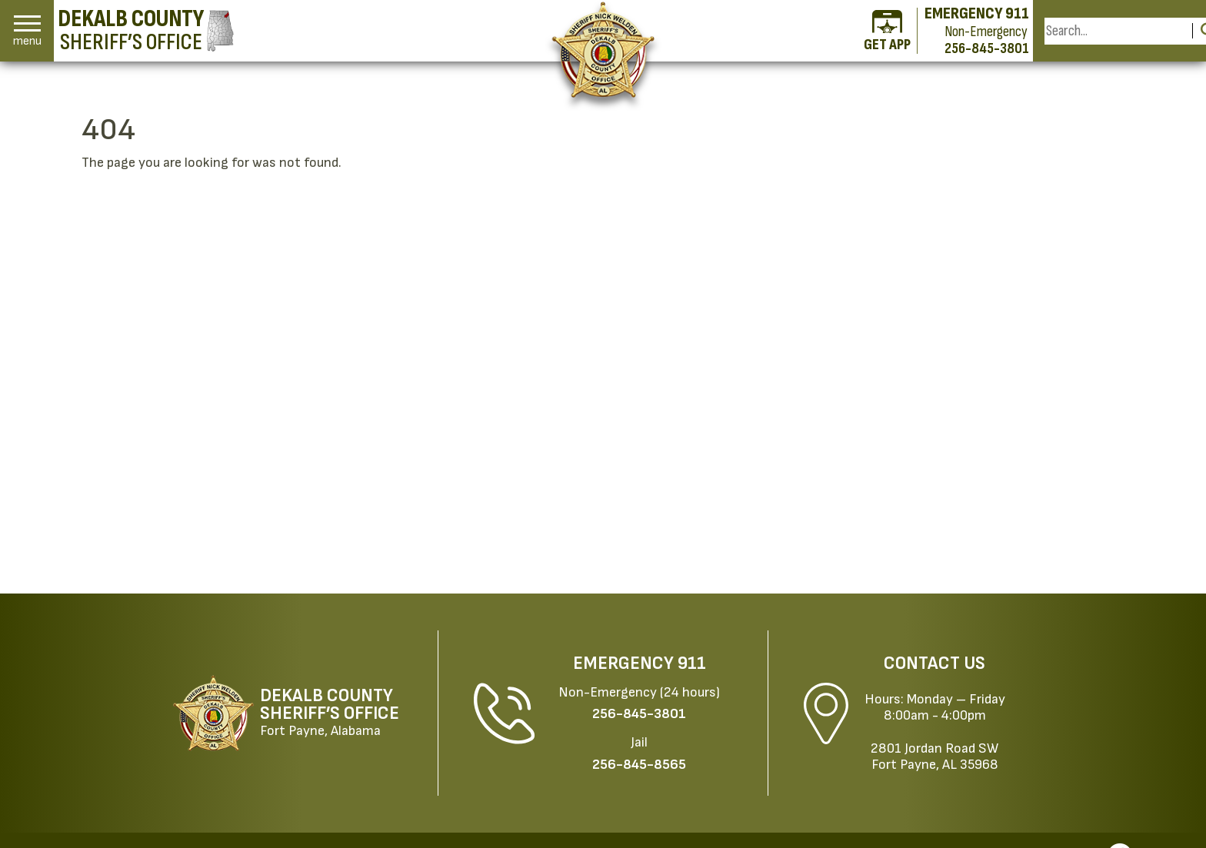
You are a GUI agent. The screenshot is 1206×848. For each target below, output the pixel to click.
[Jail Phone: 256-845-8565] (639, 765)
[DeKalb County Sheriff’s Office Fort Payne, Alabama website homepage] (295, 713)
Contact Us (934, 663)
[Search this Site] (1116, 31)
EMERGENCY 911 (976, 14)
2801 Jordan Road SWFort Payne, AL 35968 (934, 756)
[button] (27, 31)
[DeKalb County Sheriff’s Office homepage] (146, 31)
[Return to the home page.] (603, 50)
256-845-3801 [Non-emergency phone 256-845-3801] (986, 48)
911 (692, 663)
